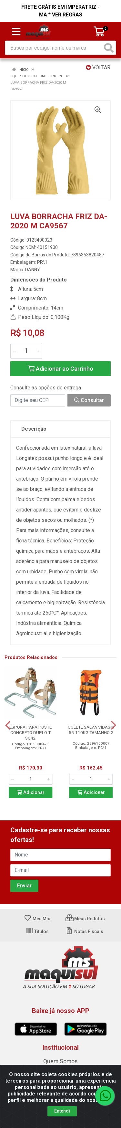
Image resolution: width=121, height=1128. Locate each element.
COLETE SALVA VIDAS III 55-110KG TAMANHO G (91, 729)
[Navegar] (8, 725)
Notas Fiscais (84, 931)
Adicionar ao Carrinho (60, 368)
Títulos (37, 931)
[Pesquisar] (109, 47)
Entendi (62, 1111)
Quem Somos (60, 1061)
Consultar (89, 400)
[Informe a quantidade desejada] (26, 351)
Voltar (98, 67)
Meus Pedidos (85, 918)
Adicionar (31, 792)
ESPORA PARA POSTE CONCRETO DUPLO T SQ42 (30, 732)
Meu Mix (37, 918)
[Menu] (16, 31)
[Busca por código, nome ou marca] (53, 47)
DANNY (32, 269)
